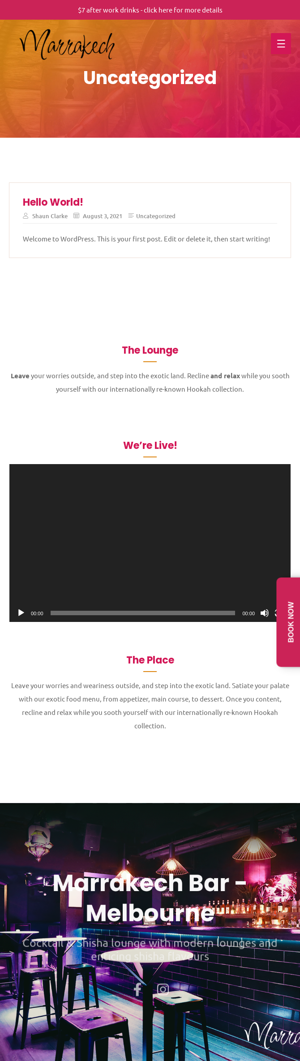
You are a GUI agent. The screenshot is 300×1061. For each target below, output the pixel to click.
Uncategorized (156, 216)
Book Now (291, 622)
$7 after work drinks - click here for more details (150, 9)
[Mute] (264, 613)
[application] (150, 543)
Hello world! (53, 202)
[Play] (21, 613)
